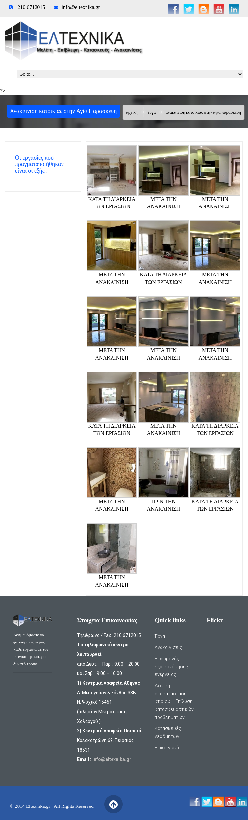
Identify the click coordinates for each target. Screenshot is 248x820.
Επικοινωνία (168, 747)
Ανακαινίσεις (168, 647)
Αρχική (132, 112)
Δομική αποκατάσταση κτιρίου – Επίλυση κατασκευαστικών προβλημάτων (174, 701)
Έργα (152, 112)
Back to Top (113, 804)
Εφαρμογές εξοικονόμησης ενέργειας (171, 666)
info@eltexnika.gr (81, 7)
